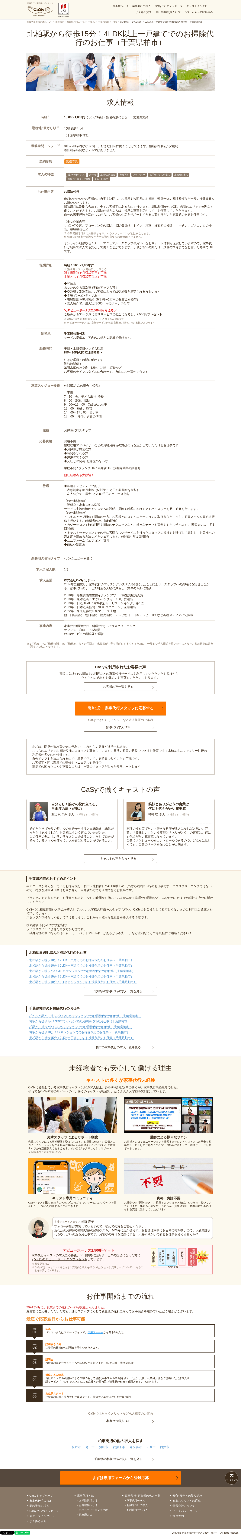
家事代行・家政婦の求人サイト (40, 9)
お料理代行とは (88, 1505)
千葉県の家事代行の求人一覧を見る (118, 1459)
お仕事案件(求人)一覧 (168, 12)
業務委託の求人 (141, 6)
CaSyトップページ (41, 1495)
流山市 (103, 1447)
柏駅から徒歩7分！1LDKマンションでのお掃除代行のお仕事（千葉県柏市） (80, 1026)
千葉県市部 (103, 22)
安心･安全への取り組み (199, 12)
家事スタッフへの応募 (186, 1500)
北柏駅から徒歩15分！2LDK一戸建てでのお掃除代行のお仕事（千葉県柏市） (81, 976)
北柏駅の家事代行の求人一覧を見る (118, 991)
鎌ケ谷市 (136, 1447)
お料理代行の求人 (137, 1509)
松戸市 (76, 1447)
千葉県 (91, 22)
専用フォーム (95, 1332)
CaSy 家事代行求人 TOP (39, 22)
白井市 (164, 1447)
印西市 (151, 1447)
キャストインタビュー (199, 6)
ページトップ (231, 1480)
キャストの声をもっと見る (118, 858)
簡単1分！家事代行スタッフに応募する (120, 708)
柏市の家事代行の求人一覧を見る (118, 1047)
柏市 (115, 22)
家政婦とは (85, 1514)
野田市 (90, 1447)
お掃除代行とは (88, 1500)
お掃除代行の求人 (137, 1505)
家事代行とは (120, 6)
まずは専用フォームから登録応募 (120, 1478)
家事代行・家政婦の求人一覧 (70, 22)
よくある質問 (144, 12)
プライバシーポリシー (186, 1510)
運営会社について (183, 1505)
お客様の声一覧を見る (118, 686)
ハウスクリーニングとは (93, 1509)
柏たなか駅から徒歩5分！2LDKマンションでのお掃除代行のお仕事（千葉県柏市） (85, 1015)
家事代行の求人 (136, 1500)
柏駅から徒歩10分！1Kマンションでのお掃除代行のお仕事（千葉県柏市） (79, 1032)
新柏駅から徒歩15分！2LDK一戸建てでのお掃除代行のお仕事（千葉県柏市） (81, 1037)
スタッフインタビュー (43, 1516)
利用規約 (178, 1516)
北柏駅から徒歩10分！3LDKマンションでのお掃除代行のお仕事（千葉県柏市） (83, 982)
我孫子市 (119, 1447)
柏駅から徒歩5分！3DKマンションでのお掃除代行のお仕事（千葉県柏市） (79, 1021)
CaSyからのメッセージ (168, 6)
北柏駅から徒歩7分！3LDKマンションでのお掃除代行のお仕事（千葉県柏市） (82, 971)
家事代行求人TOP (118, 727)
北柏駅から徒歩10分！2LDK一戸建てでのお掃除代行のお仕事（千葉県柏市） (81, 960)
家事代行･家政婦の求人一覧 (142, 1495)
